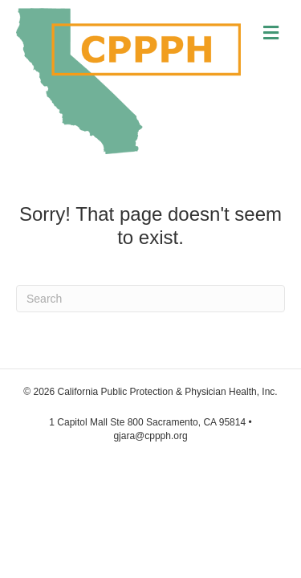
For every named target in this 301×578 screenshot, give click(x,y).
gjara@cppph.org (150, 436)
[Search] (150, 298)
